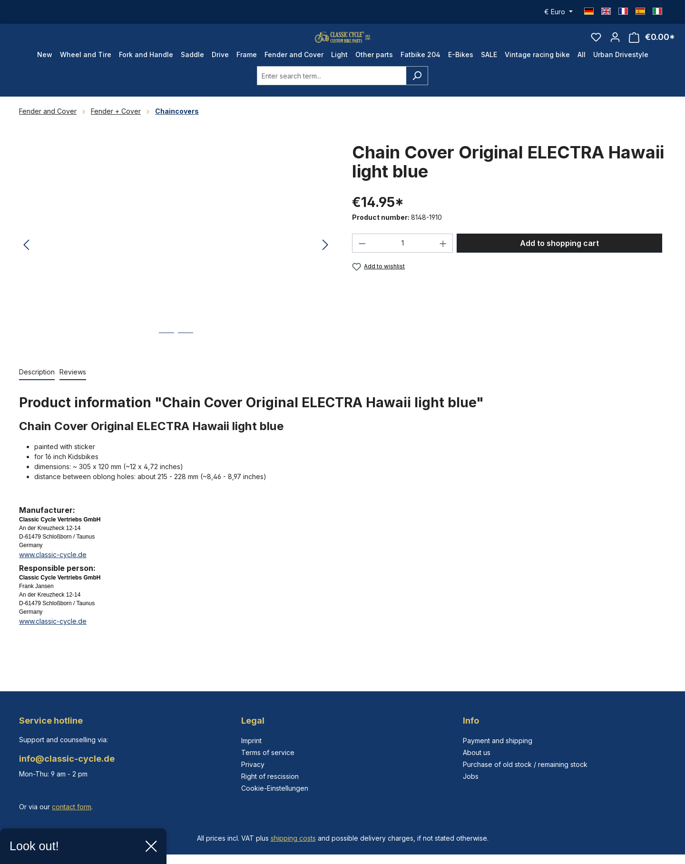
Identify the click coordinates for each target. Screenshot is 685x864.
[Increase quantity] (443, 260)
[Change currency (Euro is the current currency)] (558, 12)
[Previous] (26, 262)
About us (476, 752)
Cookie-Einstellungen (274, 788)
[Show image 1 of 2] (166, 357)
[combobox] (331, 93)
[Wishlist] (596, 45)
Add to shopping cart (559, 260)
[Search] (417, 93)
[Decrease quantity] (362, 260)
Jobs (471, 776)
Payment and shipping (497, 740)
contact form (71, 807)
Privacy (252, 764)
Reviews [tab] (72, 389)
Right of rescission (270, 776)
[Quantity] (403, 260)
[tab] (37, 390)
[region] (176, 262)
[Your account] (615, 45)
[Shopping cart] (651, 46)
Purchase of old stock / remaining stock (525, 764)
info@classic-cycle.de (67, 759)
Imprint (251, 740)
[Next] (325, 262)
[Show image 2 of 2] (185, 357)
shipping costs (293, 838)
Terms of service (267, 752)
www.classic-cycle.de (53, 572)
